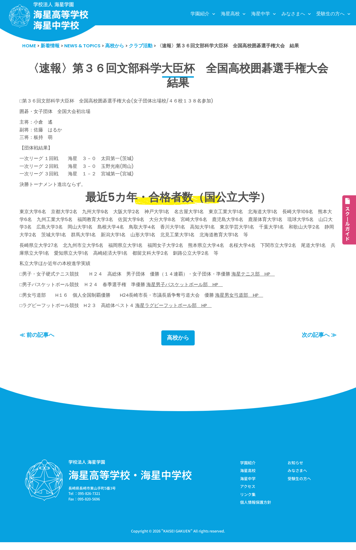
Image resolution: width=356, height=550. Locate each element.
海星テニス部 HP (253, 280)
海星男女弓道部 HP (240, 301)
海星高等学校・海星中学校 (130, 481)
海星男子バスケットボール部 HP (185, 291)
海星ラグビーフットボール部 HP (173, 312)
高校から (178, 345)
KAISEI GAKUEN (177, 538)
